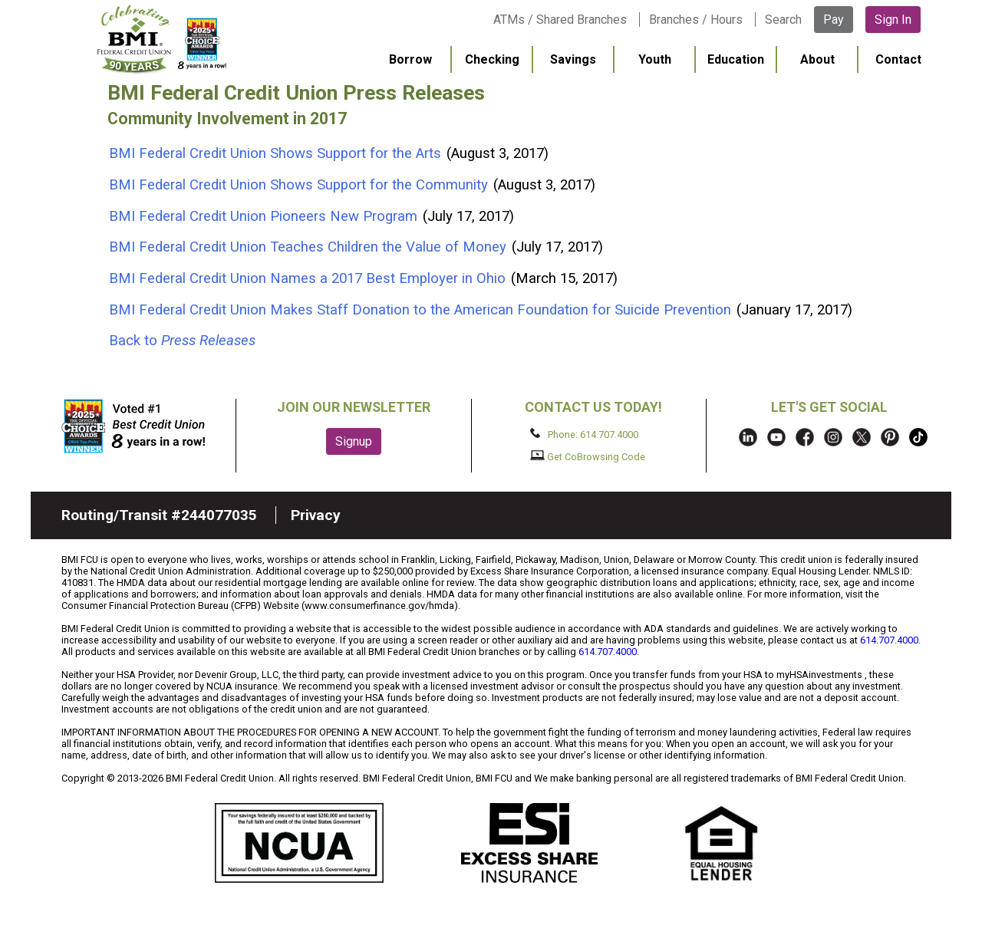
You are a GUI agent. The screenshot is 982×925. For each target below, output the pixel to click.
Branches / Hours (696, 19)
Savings (573, 59)
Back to (182, 340)
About (817, 59)
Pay (833, 19)
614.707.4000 (889, 640)
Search (783, 19)
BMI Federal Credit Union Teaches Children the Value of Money (309, 247)
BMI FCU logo (161, 39)
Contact (898, 59)
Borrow (410, 59)
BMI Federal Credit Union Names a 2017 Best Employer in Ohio (309, 278)
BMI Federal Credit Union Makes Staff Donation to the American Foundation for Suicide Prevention (422, 309)
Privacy (316, 515)
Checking (492, 59)
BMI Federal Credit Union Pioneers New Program (265, 216)
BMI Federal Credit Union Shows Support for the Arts (277, 153)
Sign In (893, 19)
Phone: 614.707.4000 (584, 434)
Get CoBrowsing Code (588, 456)
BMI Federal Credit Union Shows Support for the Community (300, 184)
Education (735, 59)
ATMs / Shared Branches (560, 19)
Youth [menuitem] (654, 59)
